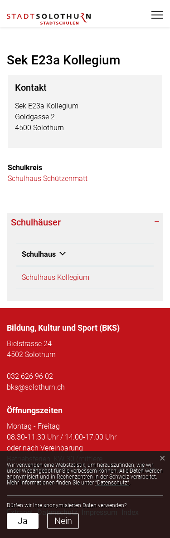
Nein (63, 520)
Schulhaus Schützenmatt (47, 178)
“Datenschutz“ (112, 482)
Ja (23, 520)
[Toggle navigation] (154, 15)
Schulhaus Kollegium (55, 277)
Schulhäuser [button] (36, 222)
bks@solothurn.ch (36, 387)
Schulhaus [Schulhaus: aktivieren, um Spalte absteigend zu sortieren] (39, 254)
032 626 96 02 (30, 376)
